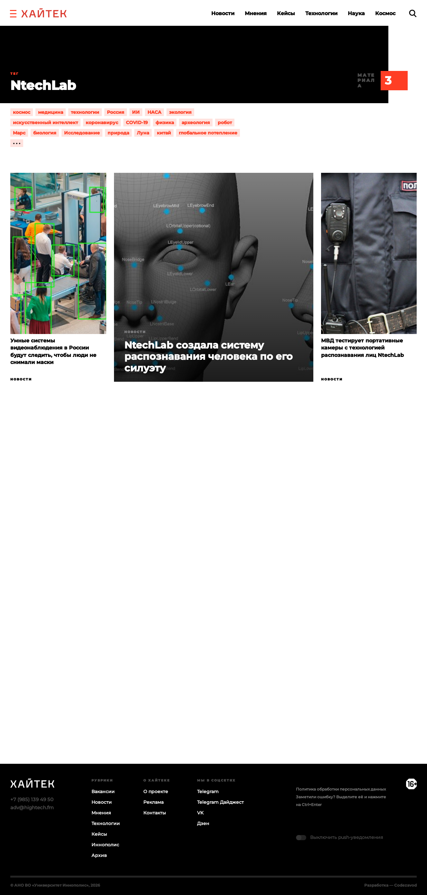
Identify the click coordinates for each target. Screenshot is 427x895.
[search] (413, 13)
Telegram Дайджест (220, 802)
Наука (356, 13)
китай (164, 133)
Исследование (82, 133)
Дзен (203, 823)
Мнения (256, 13)
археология (196, 122)
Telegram (208, 791)
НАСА (154, 112)
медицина (50, 112)
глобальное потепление (208, 133)
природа (118, 133)
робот (225, 122)
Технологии (321, 13)
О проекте (155, 791)
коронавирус (102, 122)
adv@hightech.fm (32, 807)
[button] (13, 13)
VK (200, 813)
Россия (115, 112)
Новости (222, 13)
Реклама (153, 802)
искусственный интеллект (45, 122)
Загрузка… (213, 598)
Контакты (154, 813)
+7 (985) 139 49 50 (31, 799)
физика (165, 122)
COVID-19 (137, 122)
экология (180, 112)
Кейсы (286, 13)
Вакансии (103, 791)
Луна (143, 133)
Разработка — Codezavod (390, 885)
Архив (99, 855)
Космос (385, 13)
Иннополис (105, 845)
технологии (85, 112)
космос (21, 112)
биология (44, 133)
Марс (19, 133)
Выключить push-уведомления (346, 837)
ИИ (136, 112)
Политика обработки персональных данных (341, 789)
